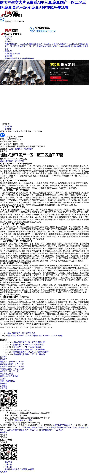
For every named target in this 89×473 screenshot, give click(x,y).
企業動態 (8, 54)
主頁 (11, 149)
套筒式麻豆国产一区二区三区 (66, 44)
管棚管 (74, 46)
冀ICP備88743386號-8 (23, 420)
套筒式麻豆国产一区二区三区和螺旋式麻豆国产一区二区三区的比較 (35, 336)
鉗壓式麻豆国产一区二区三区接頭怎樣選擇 (31, 352)
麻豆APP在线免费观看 (61, 46)
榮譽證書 (8, 56)
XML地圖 (26, 427)
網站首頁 (8, 37)
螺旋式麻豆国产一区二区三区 (41, 44)
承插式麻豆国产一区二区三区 (41, 327)
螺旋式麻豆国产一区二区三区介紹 (21, 333)
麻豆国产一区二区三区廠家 (43, 427)
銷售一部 (8, 464)
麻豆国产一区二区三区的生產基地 (27, 347)
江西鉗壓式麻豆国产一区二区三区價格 (29, 349)
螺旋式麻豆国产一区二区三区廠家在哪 (29, 342)
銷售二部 (8, 467)
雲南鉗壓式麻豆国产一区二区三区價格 (29, 354)
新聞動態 (8, 51)
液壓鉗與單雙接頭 (7, 381)
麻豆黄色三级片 (45, 46)
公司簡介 (8, 39)
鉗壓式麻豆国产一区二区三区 (17, 44)
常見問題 (16, 54)
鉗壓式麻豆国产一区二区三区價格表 (28, 345)
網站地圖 (3, 472)
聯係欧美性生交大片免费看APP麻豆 (19, 58)
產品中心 (8, 41)
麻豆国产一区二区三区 (29, 46)
